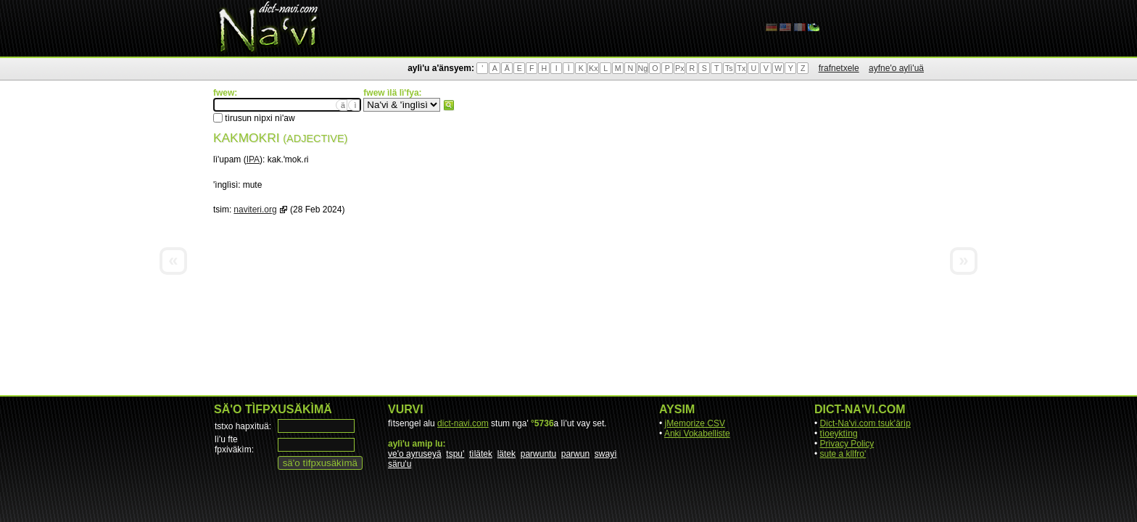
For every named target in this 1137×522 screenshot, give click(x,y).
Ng (642, 68)
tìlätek (480, 454)
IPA (253, 159)
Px (679, 68)
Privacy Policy (847, 444)
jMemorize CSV (695, 423)
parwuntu (538, 454)
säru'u (399, 464)
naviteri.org (254, 209)
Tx (741, 68)
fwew (449, 105)
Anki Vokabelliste (697, 433)
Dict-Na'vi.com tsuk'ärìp (865, 423)
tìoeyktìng (839, 433)
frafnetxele (839, 68)
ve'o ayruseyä (415, 454)
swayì (606, 454)
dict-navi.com (463, 423)
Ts (729, 68)
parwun (575, 454)
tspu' (455, 454)
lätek (506, 454)
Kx (593, 68)
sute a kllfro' (843, 454)
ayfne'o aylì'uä (896, 68)
